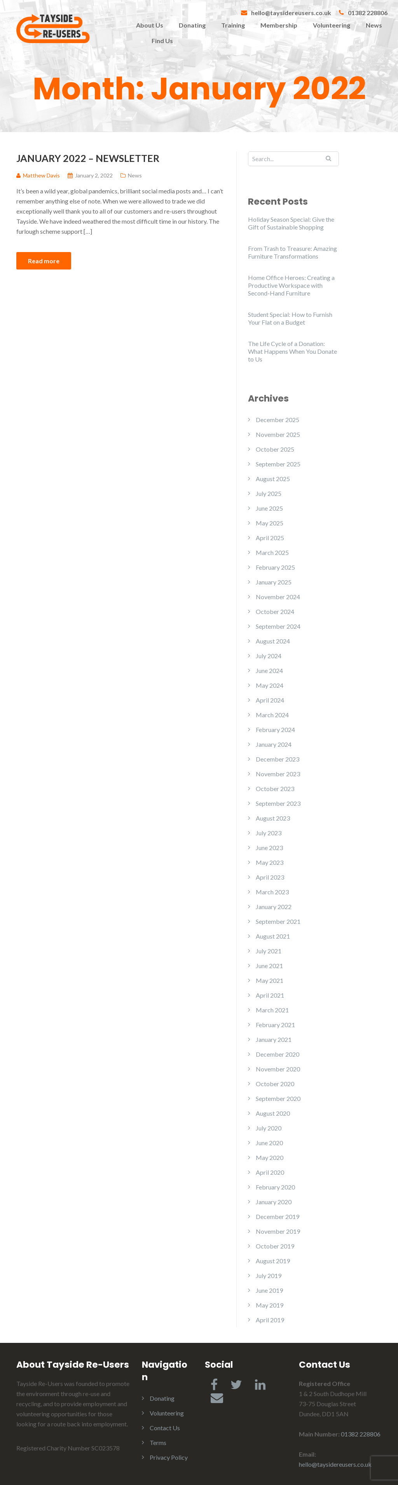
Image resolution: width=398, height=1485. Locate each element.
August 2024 (273, 641)
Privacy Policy (169, 1457)
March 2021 (272, 1010)
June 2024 (269, 670)
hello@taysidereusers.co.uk (291, 12)
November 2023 (278, 773)
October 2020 (275, 1083)
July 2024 (268, 655)
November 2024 (278, 596)
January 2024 (274, 744)
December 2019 (277, 1216)
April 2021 (270, 995)
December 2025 (277, 419)
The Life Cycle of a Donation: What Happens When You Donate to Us (292, 351)
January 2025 (274, 582)
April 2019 (270, 1319)
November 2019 (278, 1231)
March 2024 (272, 714)
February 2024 (275, 729)
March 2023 (272, 892)
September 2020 (278, 1098)
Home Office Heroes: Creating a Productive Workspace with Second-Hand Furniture (291, 285)
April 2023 (270, 877)
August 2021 (273, 936)
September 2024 (278, 626)
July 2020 (268, 1128)
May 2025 (269, 523)
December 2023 (277, 759)
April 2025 (270, 537)
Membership (278, 25)
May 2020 (269, 1157)
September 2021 (278, 921)
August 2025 (273, 478)
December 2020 (277, 1054)
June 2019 (269, 1290)
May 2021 (269, 980)
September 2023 (278, 803)
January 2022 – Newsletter (87, 158)
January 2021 (274, 1039)
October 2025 (275, 449)
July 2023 (268, 832)
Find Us (162, 40)
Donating (192, 25)
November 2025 (278, 434)
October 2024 (275, 611)
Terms (158, 1442)
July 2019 (268, 1275)
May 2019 (269, 1305)
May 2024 (269, 685)
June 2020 (269, 1142)
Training (233, 25)
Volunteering (331, 25)
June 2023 (269, 847)
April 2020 (270, 1172)
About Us (149, 25)
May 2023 (269, 862)
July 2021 (268, 951)
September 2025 (278, 464)
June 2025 (269, 508)
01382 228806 (368, 12)
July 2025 (268, 493)
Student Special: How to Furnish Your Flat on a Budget (290, 318)
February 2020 (275, 1187)
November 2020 (278, 1069)
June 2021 (269, 965)
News (374, 25)
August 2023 (273, 818)
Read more (43, 260)
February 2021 (275, 1024)
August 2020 (273, 1113)
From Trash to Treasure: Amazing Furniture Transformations (292, 252)
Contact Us (165, 1427)
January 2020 (274, 1201)
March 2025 (272, 552)
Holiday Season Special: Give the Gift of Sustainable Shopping (291, 223)
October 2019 (275, 1246)
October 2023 (275, 788)
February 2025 (275, 567)
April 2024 (270, 700)
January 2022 (274, 906)
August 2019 (273, 1260)
